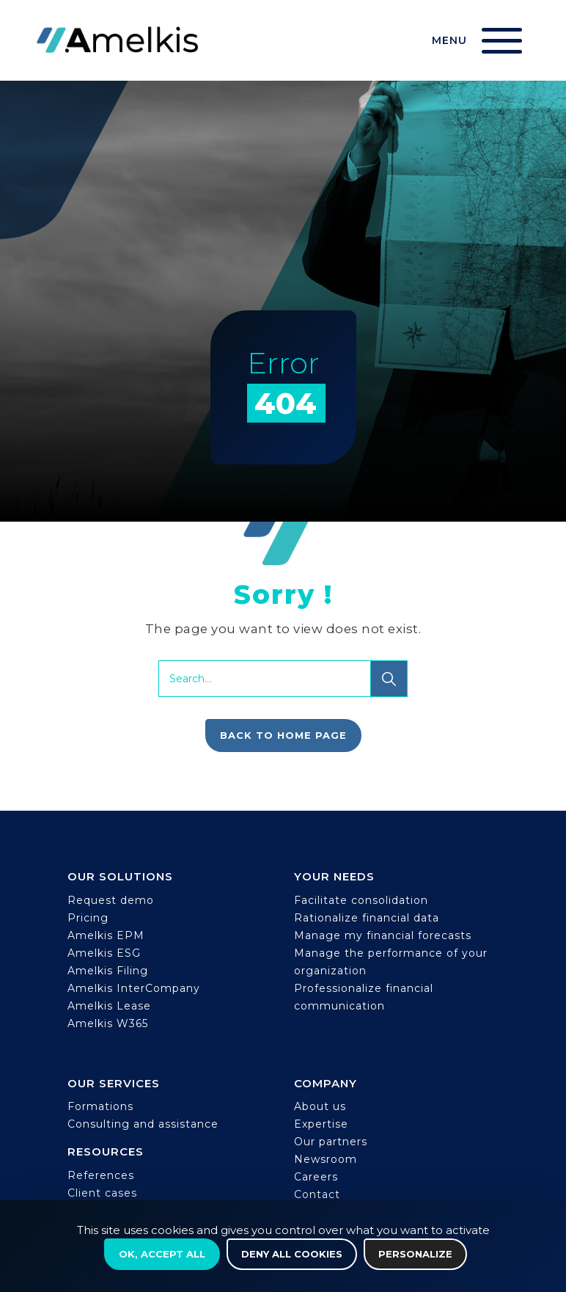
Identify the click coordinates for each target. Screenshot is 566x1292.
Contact (317, 1194)
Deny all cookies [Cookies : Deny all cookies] (291, 1254)
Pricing (88, 917)
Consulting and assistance (142, 1124)
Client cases (102, 1193)
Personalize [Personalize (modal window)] (415, 1254)
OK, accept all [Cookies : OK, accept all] (162, 1254)
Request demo (110, 900)
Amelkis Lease (109, 1005)
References (100, 1175)
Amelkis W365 (107, 1023)
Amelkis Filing (107, 970)
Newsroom (325, 1159)
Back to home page (283, 735)
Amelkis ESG (104, 953)
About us (320, 1106)
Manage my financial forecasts (382, 935)
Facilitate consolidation (361, 900)
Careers (316, 1176)
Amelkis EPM (105, 935)
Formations (100, 1106)
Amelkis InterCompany (133, 988)
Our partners (330, 1141)
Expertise (321, 1124)
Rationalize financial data (366, 917)
